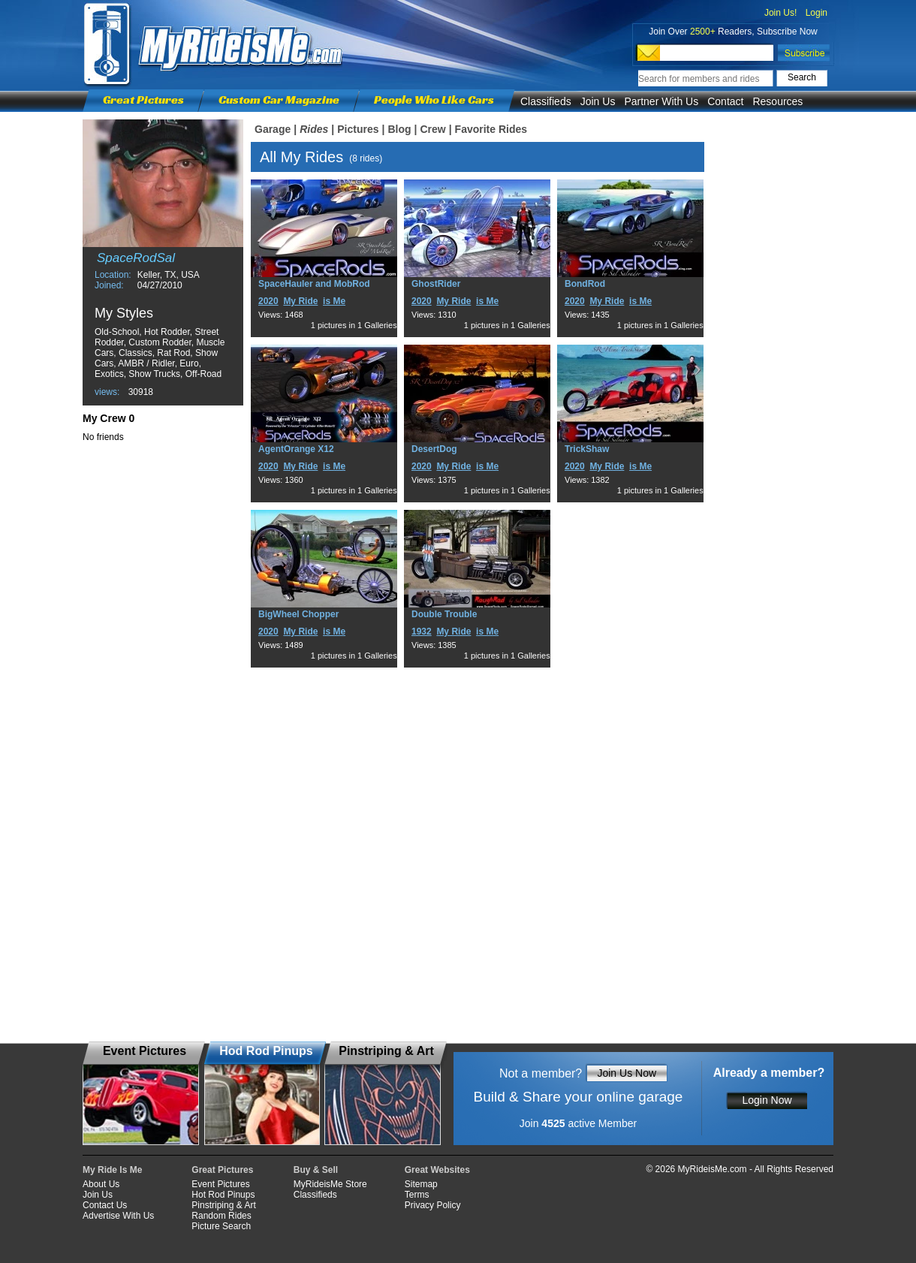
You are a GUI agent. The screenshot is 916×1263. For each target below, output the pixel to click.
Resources (777, 101)
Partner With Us (661, 101)
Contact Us (105, 1205)
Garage (273, 129)
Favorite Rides (491, 129)
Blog (399, 129)
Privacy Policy (433, 1205)
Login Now (766, 1100)
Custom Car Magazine (278, 99)
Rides (314, 129)
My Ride (300, 301)
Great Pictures (143, 99)
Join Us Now (626, 1073)
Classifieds (545, 101)
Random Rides (221, 1215)
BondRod (585, 284)
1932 (421, 631)
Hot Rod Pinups (223, 1194)
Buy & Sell (316, 1170)
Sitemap (421, 1184)
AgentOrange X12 (296, 449)
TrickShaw (587, 449)
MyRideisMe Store (330, 1184)
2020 (268, 301)
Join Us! (780, 13)
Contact (725, 101)
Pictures (357, 129)
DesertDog (434, 449)
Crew (432, 129)
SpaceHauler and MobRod (314, 284)
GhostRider (435, 284)
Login (816, 13)
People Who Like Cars (434, 99)
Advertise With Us (118, 1215)
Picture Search (221, 1226)
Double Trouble (444, 614)
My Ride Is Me (112, 1170)
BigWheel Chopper (298, 614)
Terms (417, 1194)
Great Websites (437, 1170)
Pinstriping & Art (223, 1205)
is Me (334, 301)
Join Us (598, 101)
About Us (101, 1184)
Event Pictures (220, 1184)
